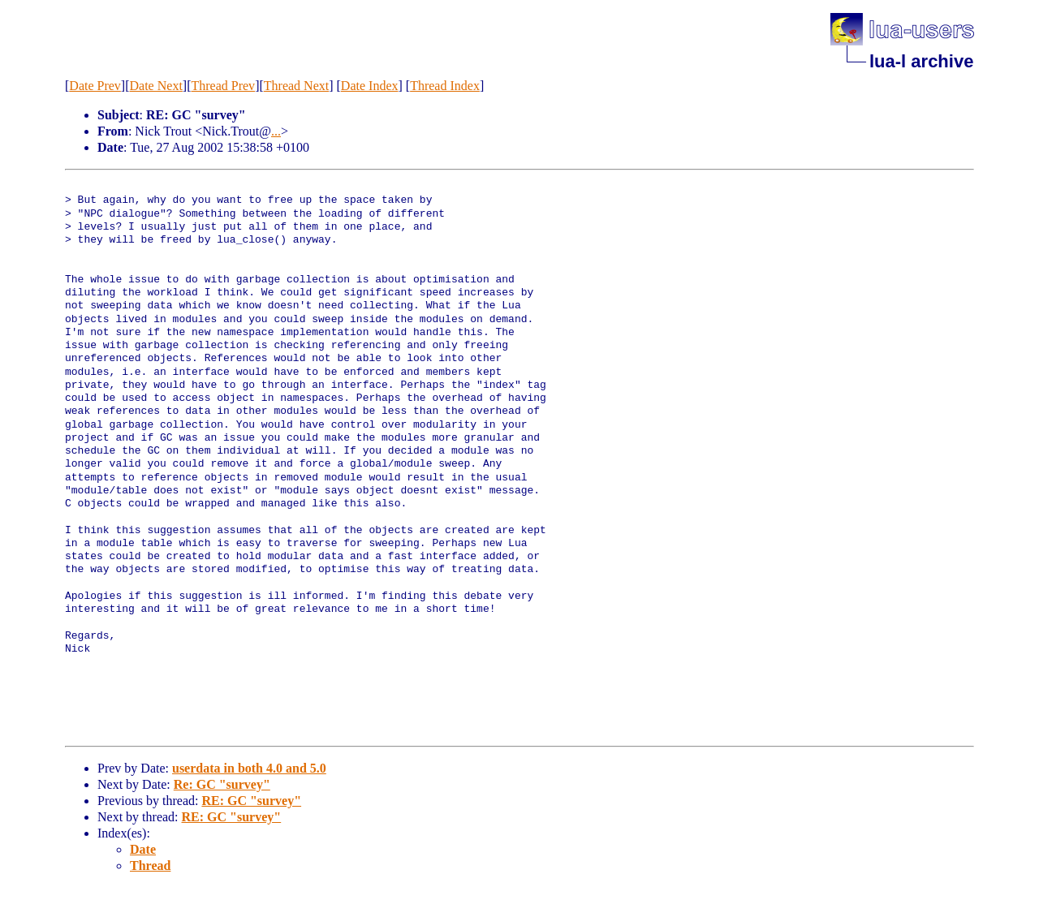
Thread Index (445, 86)
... (276, 131)
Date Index (370, 86)
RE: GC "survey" (251, 800)
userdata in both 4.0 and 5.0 (249, 768)
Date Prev (95, 86)
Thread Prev (223, 86)
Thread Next (296, 86)
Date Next (156, 86)
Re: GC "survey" (222, 784)
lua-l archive (921, 61)
